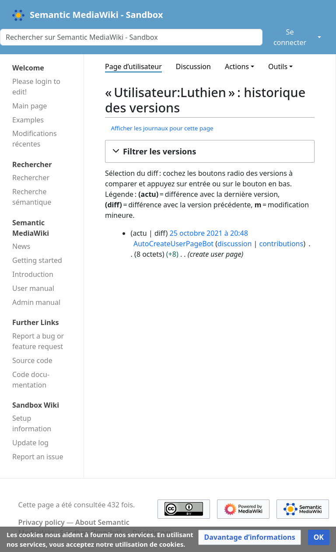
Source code (32, 360)
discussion (234, 243)
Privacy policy (41, 522)
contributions (281, 243)
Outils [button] (277, 66)
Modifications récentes (34, 139)
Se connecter (289, 37)
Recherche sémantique (31, 197)
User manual (33, 288)
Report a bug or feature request (38, 341)
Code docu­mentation (30, 380)
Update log (30, 442)
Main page (29, 106)
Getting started (37, 260)
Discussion (193, 66)
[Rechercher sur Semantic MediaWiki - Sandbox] (131, 37)
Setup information (31, 423)
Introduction (32, 274)
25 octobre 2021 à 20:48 (208, 233)
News (21, 246)
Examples (28, 120)
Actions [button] (237, 66)
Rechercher (30, 177)
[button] (209, 151)
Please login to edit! (36, 87)
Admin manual (36, 302)
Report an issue (37, 456)
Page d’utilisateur (133, 66)
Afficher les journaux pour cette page (162, 128)
